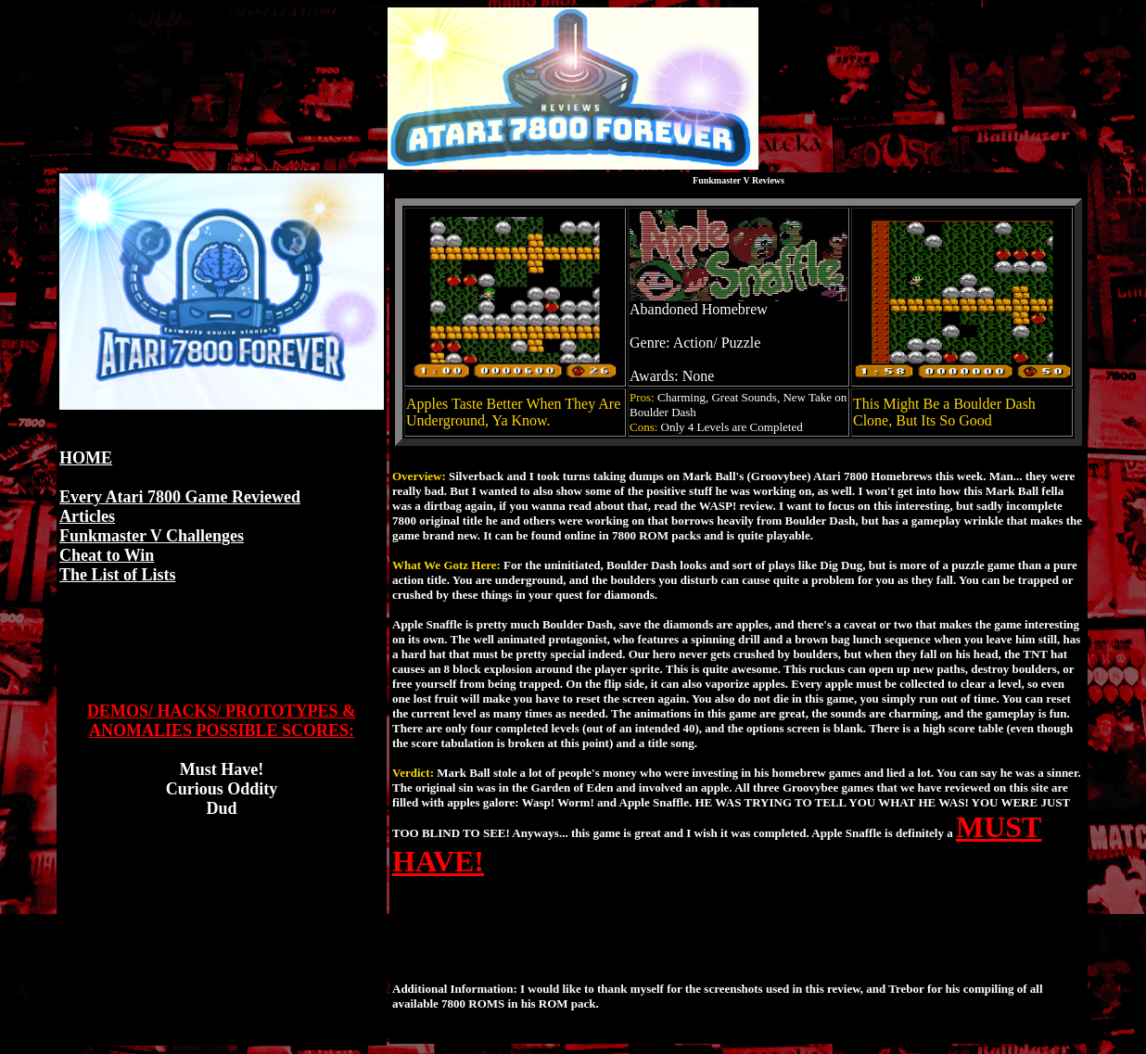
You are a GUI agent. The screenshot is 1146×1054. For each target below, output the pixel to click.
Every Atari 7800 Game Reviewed (179, 497)
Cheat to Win (106, 555)
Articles (87, 516)
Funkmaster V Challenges (151, 536)
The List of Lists (117, 574)
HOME (85, 458)
